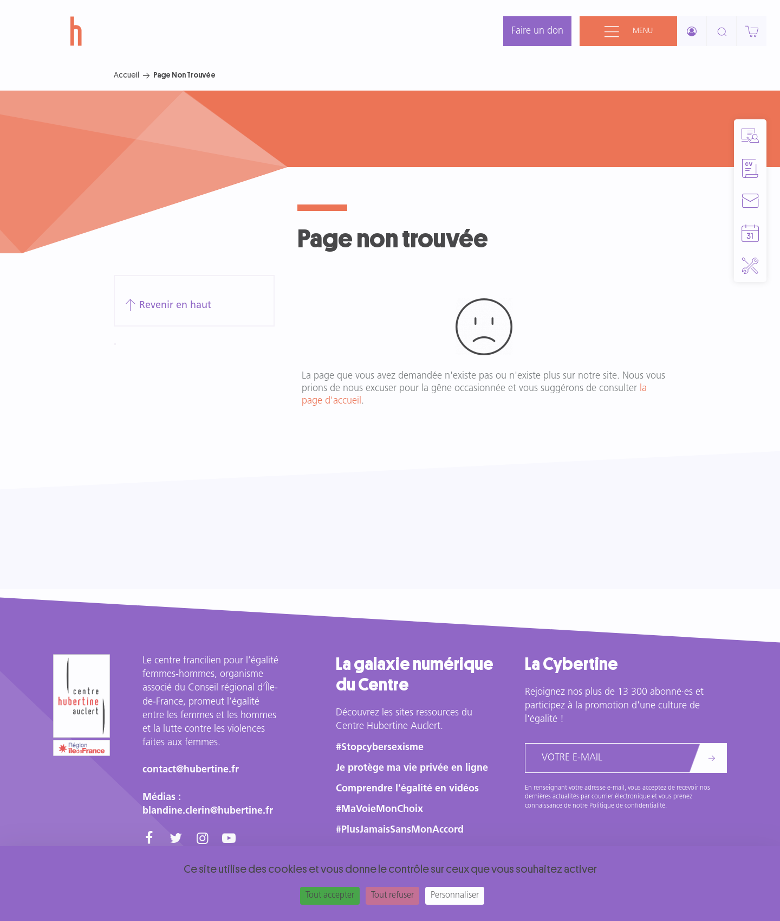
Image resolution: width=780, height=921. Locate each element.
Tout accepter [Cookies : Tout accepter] (330, 895)
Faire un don (537, 31)
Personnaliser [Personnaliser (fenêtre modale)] (455, 895)
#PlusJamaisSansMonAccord (400, 830)
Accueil (126, 75)
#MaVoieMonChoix (379, 809)
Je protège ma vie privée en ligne (412, 768)
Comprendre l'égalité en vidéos (407, 789)
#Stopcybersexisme (380, 748)
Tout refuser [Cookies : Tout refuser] (392, 895)
